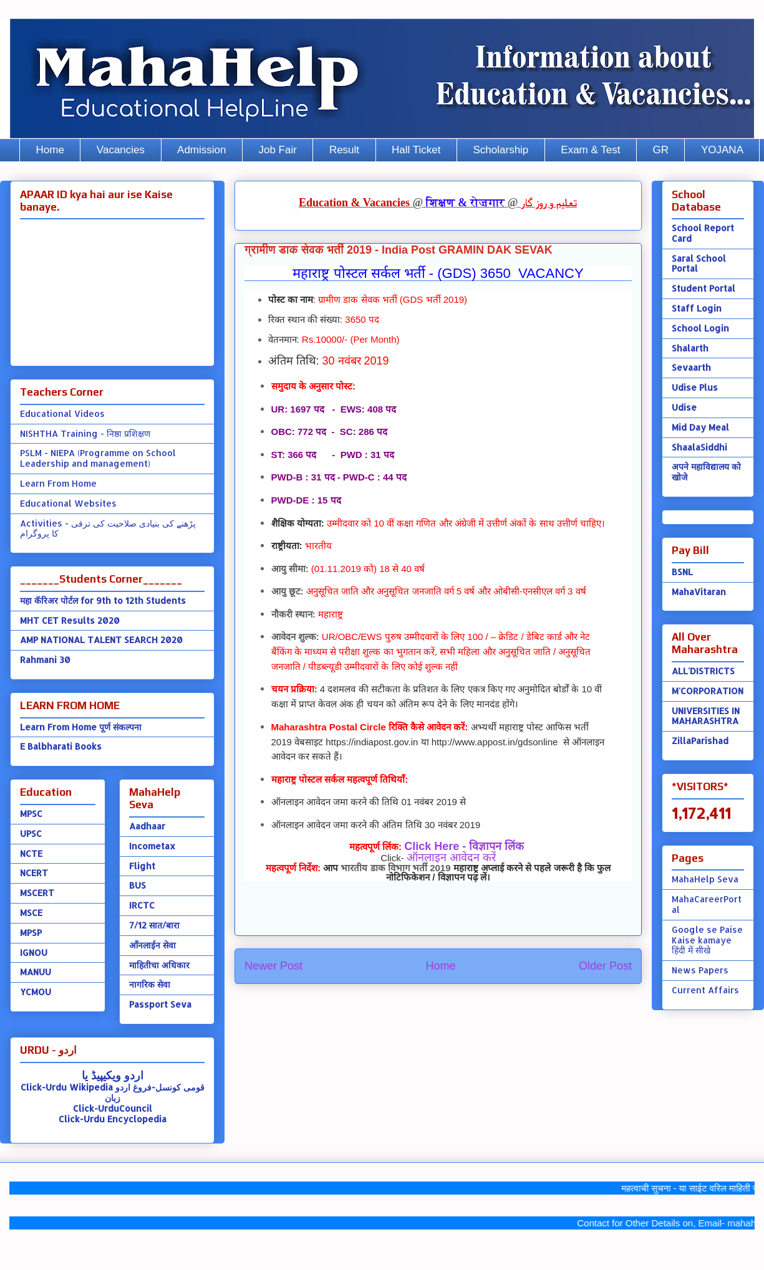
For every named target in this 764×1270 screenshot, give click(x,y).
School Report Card (703, 233)
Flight (142, 866)
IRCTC (142, 905)
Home (50, 150)
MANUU (35, 972)
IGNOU (33, 952)
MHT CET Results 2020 (70, 620)
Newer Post (273, 966)
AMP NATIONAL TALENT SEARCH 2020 (101, 639)
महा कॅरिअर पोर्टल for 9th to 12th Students (103, 600)
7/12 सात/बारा (154, 925)
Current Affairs (705, 990)
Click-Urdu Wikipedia (67, 1087)
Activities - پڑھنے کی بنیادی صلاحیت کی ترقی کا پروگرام (108, 528)
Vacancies (121, 150)
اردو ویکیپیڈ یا (112, 1074)
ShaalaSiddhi (699, 447)
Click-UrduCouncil (112, 1108)
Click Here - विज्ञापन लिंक (464, 846)
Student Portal (703, 288)
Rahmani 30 (45, 659)
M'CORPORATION (707, 690)
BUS (137, 885)
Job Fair (277, 150)
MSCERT (37, 892)
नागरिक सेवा (149, 984)
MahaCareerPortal (707, 904)
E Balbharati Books (61, 746)
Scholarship (501, 150)
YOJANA (722, 150)
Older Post (605, 966)
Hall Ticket (416, 150)
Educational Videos (62, 413)
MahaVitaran (699, 591)
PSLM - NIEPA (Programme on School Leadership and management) (98, 458)
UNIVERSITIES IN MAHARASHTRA (706, 716)
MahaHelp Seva (705, 879)
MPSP (31, 932)
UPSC (31, 833)
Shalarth (690, 348)
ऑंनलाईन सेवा (152, 945)
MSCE (31, 912)
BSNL (682, 571)
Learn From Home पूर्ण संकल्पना (81, 727)
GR (660, 150)
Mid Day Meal (700, 427)
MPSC (31, 813)
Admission (201, 150)
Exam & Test (590, 150)
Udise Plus (695, 387)
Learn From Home (58, 483)
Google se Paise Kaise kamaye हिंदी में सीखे (707, 940)
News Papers (700, 970)
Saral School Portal (699, 263)
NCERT (34, 872)
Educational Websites (68, 503)
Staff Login (697, 308)
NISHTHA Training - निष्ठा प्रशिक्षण (85, 433)
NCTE (31, 853)
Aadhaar (147, 826)
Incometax (152, 846)
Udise (684, 407)
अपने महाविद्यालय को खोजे (706, 471)
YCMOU (35, 991)
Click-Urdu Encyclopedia (113, 1119)
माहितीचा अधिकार (159, 965)
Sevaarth (691, 367)
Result (344, 150)
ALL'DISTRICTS (703, 671)
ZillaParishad (700, 740)
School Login (700, 328)
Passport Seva (160, 1004)
